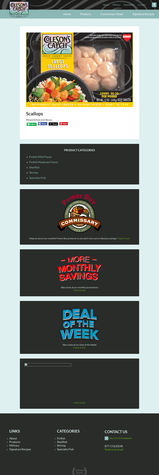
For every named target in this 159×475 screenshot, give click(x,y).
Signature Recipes (20, 449)
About (13, 438)
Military (14, 445)
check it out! (80, 402)
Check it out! (123, 238)
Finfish (61, 438)
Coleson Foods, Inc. (19, 14)
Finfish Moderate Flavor (43, 162)
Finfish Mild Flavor (40, 156)
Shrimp (33, 172)
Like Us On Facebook (120, 438)
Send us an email (114, 449)
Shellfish (34, 167)
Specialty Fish (37, 177)
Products (14, 442)
